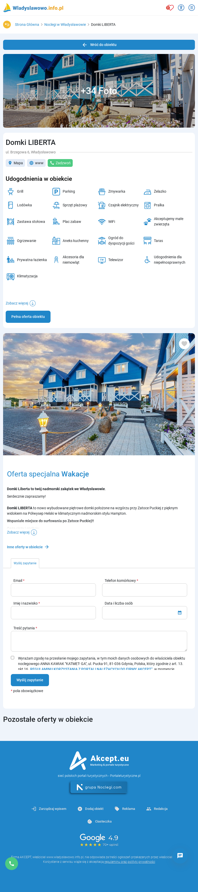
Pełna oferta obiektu (28, 317)
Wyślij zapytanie (29, 680)
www (36, 163)
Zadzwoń (60, 163)
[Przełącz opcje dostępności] (181, 7)
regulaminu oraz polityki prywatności (129, 862)
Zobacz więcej (17, 303)
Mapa (15, 163)
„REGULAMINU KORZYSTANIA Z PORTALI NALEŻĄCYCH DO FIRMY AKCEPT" (91, 669)
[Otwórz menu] (191, 7)
